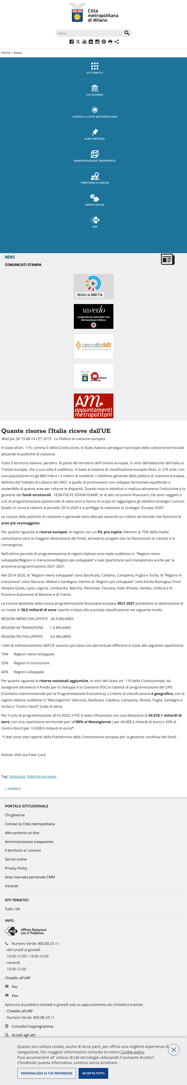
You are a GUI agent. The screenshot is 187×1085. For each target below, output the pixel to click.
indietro (14, 788)
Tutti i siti (12, 909)
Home (5, 52)
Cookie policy (132, 1052)
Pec (15, 987)
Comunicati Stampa (23, 265)
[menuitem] (93, 68)
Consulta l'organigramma (33, 1026)
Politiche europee (41, 776)
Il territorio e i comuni (23, 850)
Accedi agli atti (24, 1035)
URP (94, 222)
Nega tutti (174, 1050)
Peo (15, 996)
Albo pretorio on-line (22, 833)
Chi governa (15, 815)
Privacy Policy (16, 868)
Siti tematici (94, 68)
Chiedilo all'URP (18, 978)
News (18, 52)
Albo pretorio (94, 134)
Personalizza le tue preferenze (46, 1073)
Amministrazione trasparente (94, 156)
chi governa (94, 90)
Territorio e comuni (94, 178)
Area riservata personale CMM (30, 877)
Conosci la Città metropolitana (94, 112)
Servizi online (94, 200)
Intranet (11, 886)
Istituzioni (17, 776)
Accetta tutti (93, 1073)
